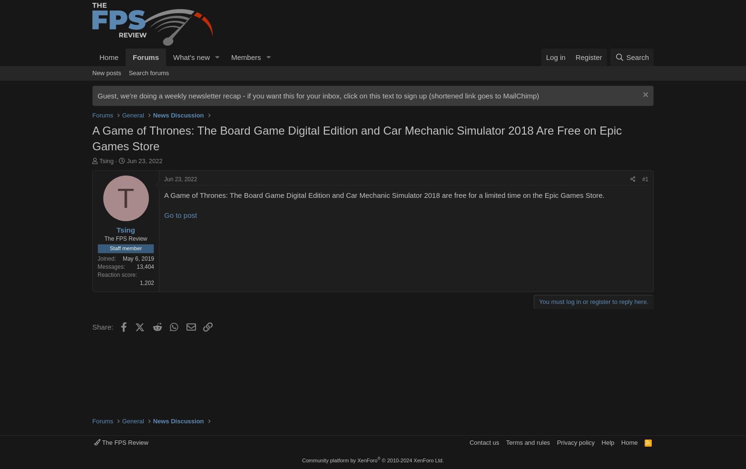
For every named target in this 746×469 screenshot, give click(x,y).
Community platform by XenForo (373, 460)
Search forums (149, 73)
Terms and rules (528, 442)
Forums (146, 57)
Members (246, 57)
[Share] (633, 179)
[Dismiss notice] (644, 96)
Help (608, 442)
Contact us (484, 442)
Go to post (180, 215)
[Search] (632, 57)
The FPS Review (121, 442)
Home (108, 57)
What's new (191, 57)
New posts (106, 73)
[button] (217, 57)
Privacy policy (576, 442)
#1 (645, 179)
